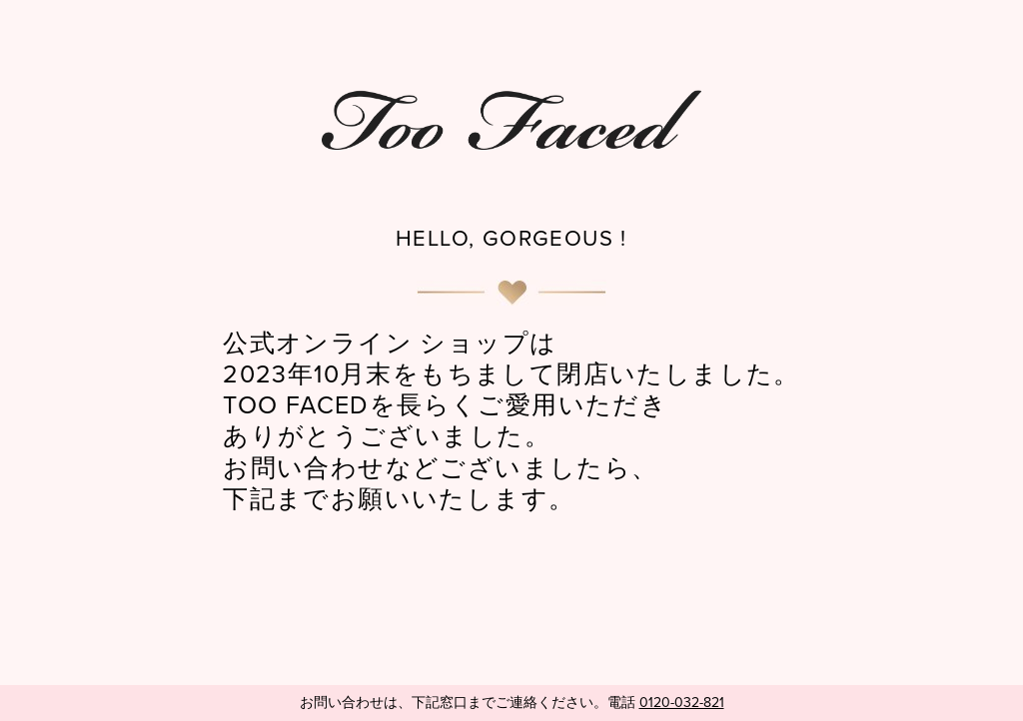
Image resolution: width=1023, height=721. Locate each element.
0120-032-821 (681, 703)
